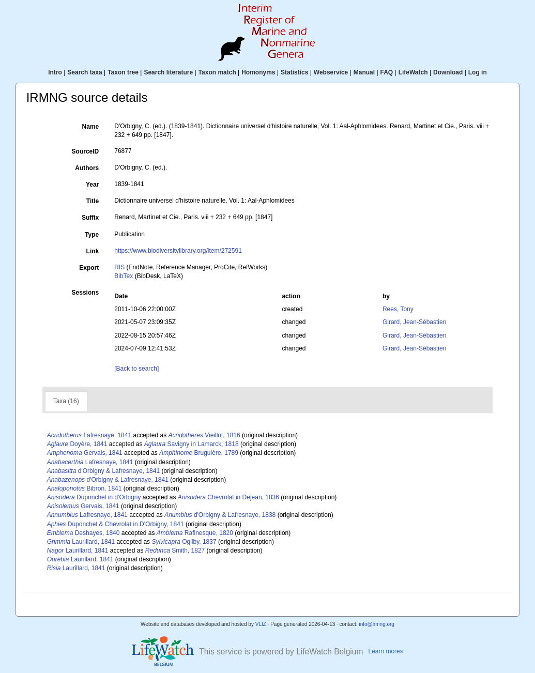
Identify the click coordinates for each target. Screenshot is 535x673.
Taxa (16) (66, 401)
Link (92, 251)
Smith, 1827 (175, 550)
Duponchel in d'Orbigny (94, 497)
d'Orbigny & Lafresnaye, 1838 (220, 514)
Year (92, 184)
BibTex (123, 276)
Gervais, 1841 (85, 452)
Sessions (85, 292)
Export (89, 267)
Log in (477, 72)
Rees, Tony (398, 309)
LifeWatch (413, 72)
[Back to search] (136, 368)
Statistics (294, 72)
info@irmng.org (376, 624)
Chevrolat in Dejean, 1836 (228, 497)
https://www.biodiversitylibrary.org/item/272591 (178, 250)
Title (92, 201)
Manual (364, 72)
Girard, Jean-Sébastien (414, 322)
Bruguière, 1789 (198, 452)
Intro (55, 72)
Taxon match (217, 72)
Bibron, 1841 (84, 488)
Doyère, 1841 (77, 444)
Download (448, 72)
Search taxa (84, 72)
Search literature (168, 72)
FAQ (386, 72)
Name (90, 126)
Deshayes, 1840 (83, 533)
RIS (119, 267)
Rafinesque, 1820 (195, 533)
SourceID (85, 151)
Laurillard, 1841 (81, 541)
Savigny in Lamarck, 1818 (191, 444)
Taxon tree (123, 72)
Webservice (331, 72)
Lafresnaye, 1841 (89, 435)
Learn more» (386, 651)
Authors (87, 168)
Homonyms (258, 72)
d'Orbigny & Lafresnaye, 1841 (103, 471)
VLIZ (260, 624)
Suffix (90, 217)
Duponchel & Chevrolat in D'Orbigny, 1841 (115, 524)
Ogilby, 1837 (183, 541)
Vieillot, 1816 (204, 435)
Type (92, 234)
